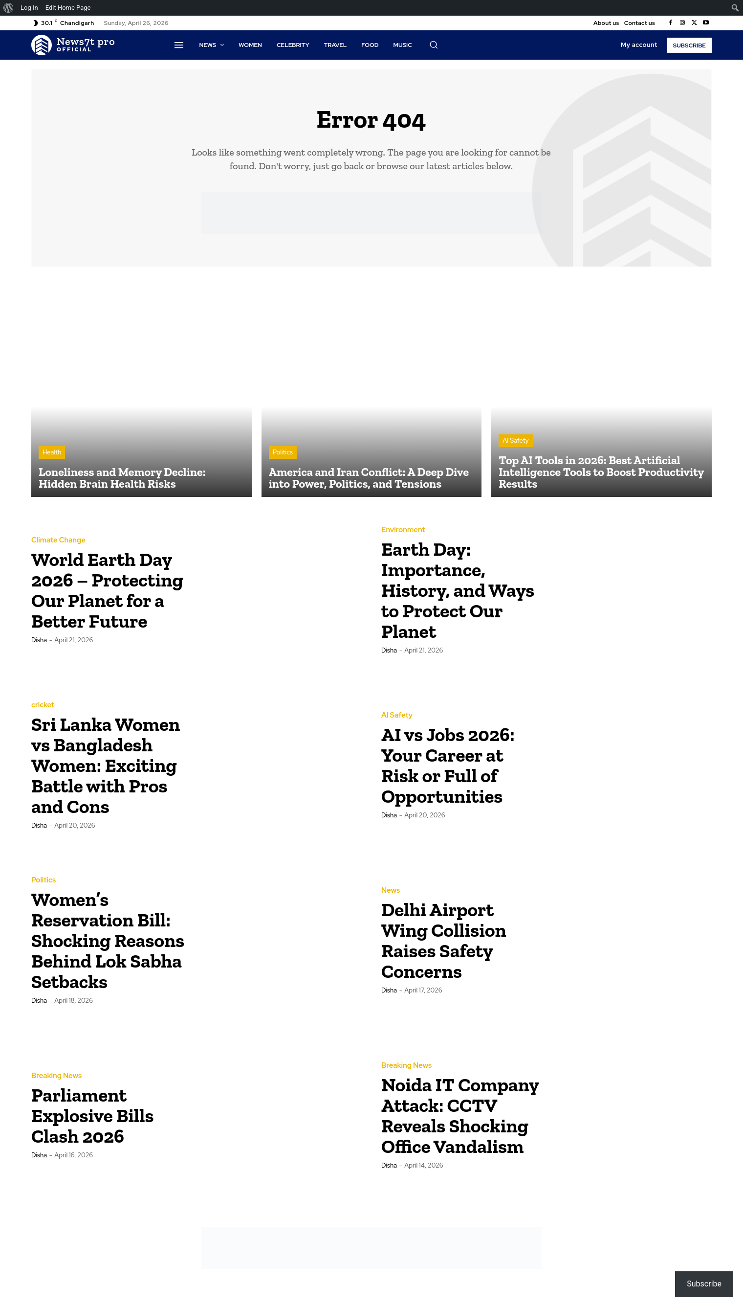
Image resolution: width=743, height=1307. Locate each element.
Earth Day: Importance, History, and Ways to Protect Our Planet (453, 590)
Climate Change (58, 531)
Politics (283, 454)
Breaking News (56, 1077)
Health (52, 454)
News (390, 891)
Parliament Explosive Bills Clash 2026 (96, 1116)
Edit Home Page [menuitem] (68, 7)
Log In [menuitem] (29, 7)
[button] (433, 44)
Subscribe (704, 1283)
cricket (42, 695)
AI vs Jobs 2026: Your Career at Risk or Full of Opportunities (452, 765)
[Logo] (73, 45)
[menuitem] (8, 8)
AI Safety (515, 442)
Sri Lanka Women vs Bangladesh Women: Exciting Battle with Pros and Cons (109, 766)
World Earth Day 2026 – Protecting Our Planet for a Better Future (106, 590)
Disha (39, 651)
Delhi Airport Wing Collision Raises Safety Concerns (448, 941)
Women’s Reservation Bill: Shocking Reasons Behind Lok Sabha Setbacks (105, 941)
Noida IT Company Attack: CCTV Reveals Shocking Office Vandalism (459, 1116)
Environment (403, 531)
